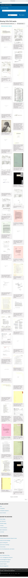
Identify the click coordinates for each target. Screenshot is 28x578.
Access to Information (17, 569)
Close (27, 0)
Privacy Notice (4, 569)
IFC (13, 573)
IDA (11, 573)
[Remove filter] (24, 23)
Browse (13, 15)
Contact (26, 569)
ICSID (19, 573)
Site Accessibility (10, 569)
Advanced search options (6, 26)
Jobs (23, 569)
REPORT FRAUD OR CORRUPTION (9, 570)
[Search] (14, 10)
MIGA (16, 573)
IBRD (9, 573)
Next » (26, 499)
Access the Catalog (8, 4)
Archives (2, 4)
